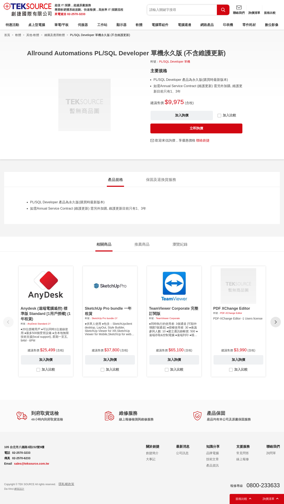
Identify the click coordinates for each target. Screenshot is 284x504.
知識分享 (213, 446)
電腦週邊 (184, 25)
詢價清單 (254, 12)
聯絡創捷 (203, 140)
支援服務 (243, 446)
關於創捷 (152, 446)
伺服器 (83, 25)
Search (223, 10)
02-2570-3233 (76, 14)
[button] (275, 322)
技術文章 (212, 459)
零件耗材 (249, 25)
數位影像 (271, 25)
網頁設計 (19, 488)
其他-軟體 (32, 35)
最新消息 (182, 446)
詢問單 (271, 453)
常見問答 (242, 453)
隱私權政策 (66, 484)
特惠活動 (12, 25)
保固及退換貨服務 (161, 180)
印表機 (228, 25)
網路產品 (207, 25)
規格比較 (270, 12)
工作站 (102, 25)
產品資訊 (212, 465)
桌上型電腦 (36, 25)
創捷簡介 (152, 453)
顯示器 (121, 25)
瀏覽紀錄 (180, 244)
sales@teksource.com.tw (31, 463)
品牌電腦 (212, 453)
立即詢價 (196, 128)
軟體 (139, 25)
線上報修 (242, 459)
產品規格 (115, 180)
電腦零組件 (160, 25)
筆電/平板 (61, 25)
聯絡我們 (239, 12)
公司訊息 (182, 453)
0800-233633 (263, 485)
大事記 (150, 459)
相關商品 (103, 244)
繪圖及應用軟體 (54, 35)
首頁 (7, 35)
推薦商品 (142, 244)
